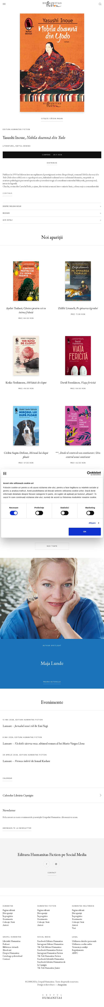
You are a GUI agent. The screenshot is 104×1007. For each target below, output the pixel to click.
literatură (8, 146)
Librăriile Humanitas (11, 941)
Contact (6, 959)
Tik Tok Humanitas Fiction (49, 956)
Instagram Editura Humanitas (50, 944)
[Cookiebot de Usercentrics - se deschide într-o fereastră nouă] (89, 473)
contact (52, 873)
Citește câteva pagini (52, 118)
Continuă (7, 193)
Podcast (6, 944)
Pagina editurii (9, 910)
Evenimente (8, 919)
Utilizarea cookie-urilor (82, 944)
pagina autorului (52, 682)
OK (84, 531)
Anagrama (62, 984)
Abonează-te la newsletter (17, 828)
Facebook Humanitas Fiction (49, 950)
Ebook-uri (7, 950)
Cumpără (52, 155)
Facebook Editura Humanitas (50, 941)
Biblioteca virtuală (10, 947)
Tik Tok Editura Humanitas (49, 947)
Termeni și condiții (79, 947)
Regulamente (78, 950)
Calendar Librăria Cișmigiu (18, 795)
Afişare (92, 523)
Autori (6, 925)
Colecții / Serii (9, 922)
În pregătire (8, 916)
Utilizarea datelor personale (84, 941)
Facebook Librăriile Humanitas (50, 959)
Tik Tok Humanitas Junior (48, 967)
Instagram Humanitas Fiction (50, 953)
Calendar (7, 778)
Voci (74, 928)
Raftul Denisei (23, 146)
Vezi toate (52, 546)
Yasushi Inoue (14, 137)
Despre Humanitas (11, 953)
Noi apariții (7, 913)
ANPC (75, 953)
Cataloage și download (12, 956)
